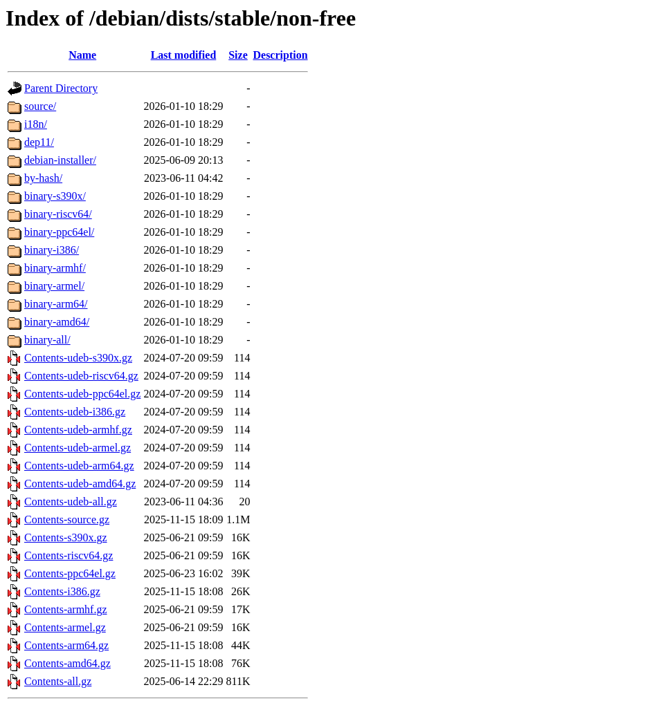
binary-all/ (47, 340)
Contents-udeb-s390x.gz (78, 358)
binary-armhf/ (55, 268)
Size (238, 55)
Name (82, 55)
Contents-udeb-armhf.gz (78, 429)
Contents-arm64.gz (66, 645)
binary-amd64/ (56, 322)
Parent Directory (61, 88)
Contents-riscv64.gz (68, 555)
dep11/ (39, 142)
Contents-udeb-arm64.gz (79, 465)
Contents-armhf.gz (65, 609)
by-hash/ (43, 178)
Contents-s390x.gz (65, 537)
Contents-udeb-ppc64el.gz (82, 394)
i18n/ (35, 124)
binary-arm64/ (56, 304)
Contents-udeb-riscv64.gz (81, 376)
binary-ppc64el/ (59, 232)
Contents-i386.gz (62, 591)
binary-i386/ (51, 250)
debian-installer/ (60, 160)
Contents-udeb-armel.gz (77, 447)
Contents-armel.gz (65, 627)
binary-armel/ (54, 286)
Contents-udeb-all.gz (70, 501)
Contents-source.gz (66, 519)
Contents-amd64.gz (67, 663)
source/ (40, 106)
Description (280, 55)
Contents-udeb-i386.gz (74, 412)
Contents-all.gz (57, 681)
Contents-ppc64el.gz (70, 573)
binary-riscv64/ (58, 214)
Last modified (184, 55)
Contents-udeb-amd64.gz (80, 483)
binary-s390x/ (55, 196)
